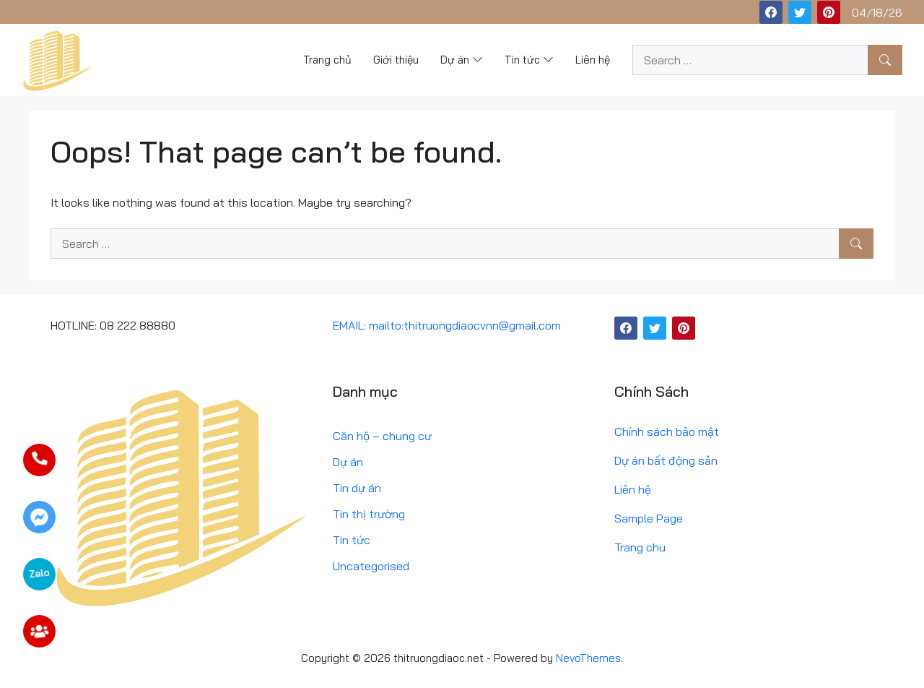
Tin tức (351, 540)
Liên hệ (632, 489)
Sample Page (648, 518)
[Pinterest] (828, 12)
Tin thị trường (369, 514)
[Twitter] (799, 12)
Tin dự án (357, 488)
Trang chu (640, 547)
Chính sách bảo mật (666, 431)
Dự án (348, 462)
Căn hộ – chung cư (382, 436)
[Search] (885, 60)
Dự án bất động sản (666, 460)
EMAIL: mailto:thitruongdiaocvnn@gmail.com (447, 325)
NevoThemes (588, 658)
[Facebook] (771, 12)
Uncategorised (371, 566)
